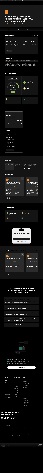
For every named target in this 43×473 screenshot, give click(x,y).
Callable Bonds (7, 400)
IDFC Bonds (16, 386)
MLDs (6, 390)
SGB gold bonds (26, 383)
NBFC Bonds (7, 387)
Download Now (21, 238)
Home (6, 8)
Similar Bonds (30, 29)
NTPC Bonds (16, 394)
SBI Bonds (15, 384)
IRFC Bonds (16, 390)
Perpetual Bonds (8, 382)
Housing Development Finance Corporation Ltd (13, 63)
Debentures (25, 381)
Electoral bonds (25, 385)
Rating (19, 29)
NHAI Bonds (16, 379)
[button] (8, 379)
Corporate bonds (26, 400)
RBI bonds (24, 392)
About (9, 29)
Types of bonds (25, 387)
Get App (40, 445)
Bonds (9, 8)
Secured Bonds (7, 392)
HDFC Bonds (14, 8)
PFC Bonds (16, 392)
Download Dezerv (21, 367)
